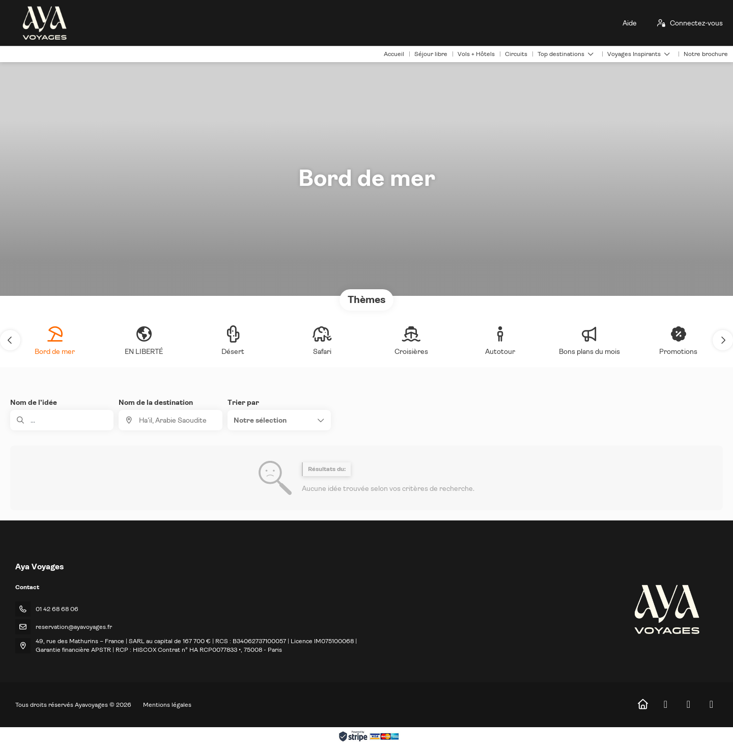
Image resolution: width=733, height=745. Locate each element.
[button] (10, 340)
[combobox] (170, 420)
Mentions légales (167, 704)
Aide (630, 23)
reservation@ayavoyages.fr (74, 626)
